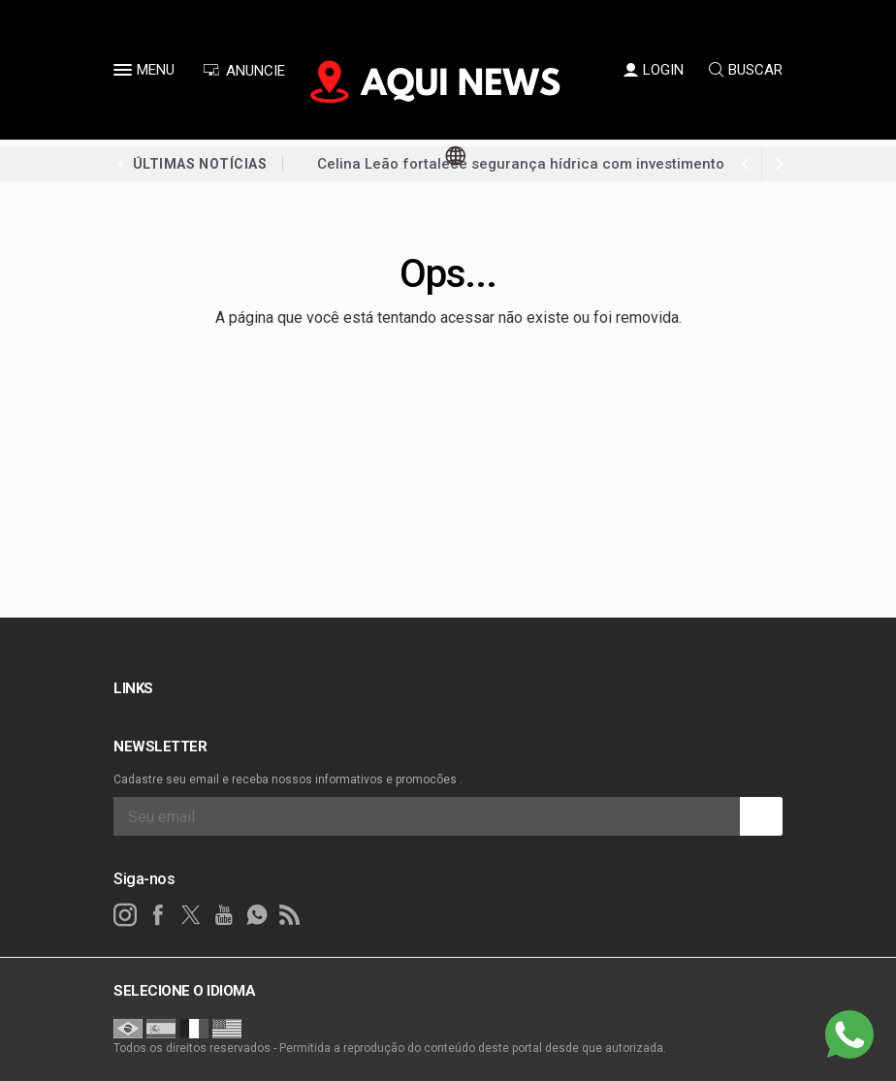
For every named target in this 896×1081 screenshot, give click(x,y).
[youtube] (224, 915)
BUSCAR (746, 70)
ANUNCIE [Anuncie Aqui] (244, 70)
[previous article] (779, 163)
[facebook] (158, 915)
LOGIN (654, 70)
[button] (125, 73)
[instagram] (125, 915)
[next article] (744, 163)
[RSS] (290, 915)
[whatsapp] (257, 915)
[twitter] (191, 915)
